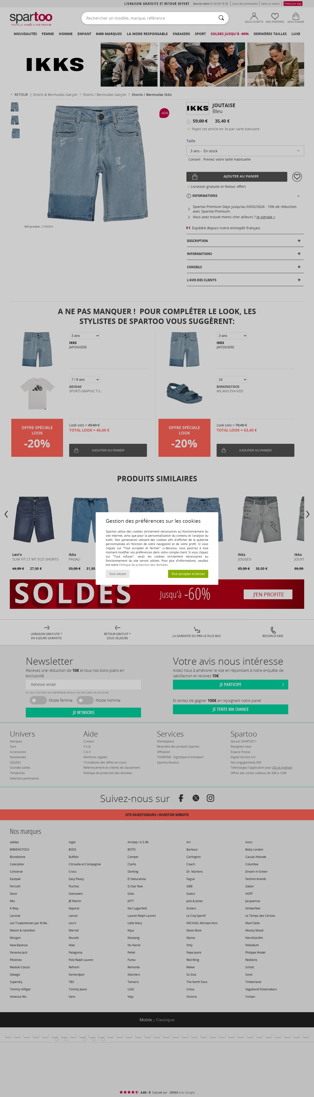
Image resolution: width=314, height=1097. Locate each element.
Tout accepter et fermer (188, 574)
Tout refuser (117, 574)
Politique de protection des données (143, 565)
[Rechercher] (221, 18)
